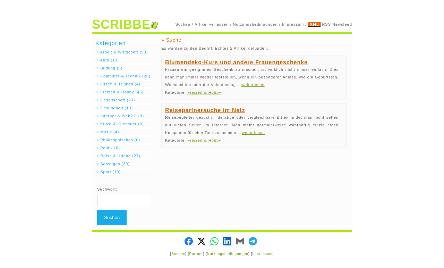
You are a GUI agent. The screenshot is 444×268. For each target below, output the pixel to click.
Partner (196, 254)
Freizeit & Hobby (204, 92)
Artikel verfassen (212, 24)
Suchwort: (107, 189)
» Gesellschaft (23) (113, 100)
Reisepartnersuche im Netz (205, 110)
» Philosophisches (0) (116, 140)
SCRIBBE (125, 24)
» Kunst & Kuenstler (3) (118, 124)
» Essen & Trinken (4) (116, 84)
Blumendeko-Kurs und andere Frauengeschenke (236, 62)
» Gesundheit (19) (112, 108)
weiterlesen (253, 85)
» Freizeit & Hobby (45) (118, 92)
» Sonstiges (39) (111, 164)
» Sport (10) (106, 172)
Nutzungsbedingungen (255, 24)
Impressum (293, 24)
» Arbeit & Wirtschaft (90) (120, 52)
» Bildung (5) (107, 68)
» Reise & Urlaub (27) (116, 156)
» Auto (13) (105, 60)
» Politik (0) (106, 148)
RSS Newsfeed (337, 24)
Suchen (183, 24)
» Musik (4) (105, 132)
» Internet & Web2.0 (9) (118, 116)
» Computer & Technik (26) (121, 76)
